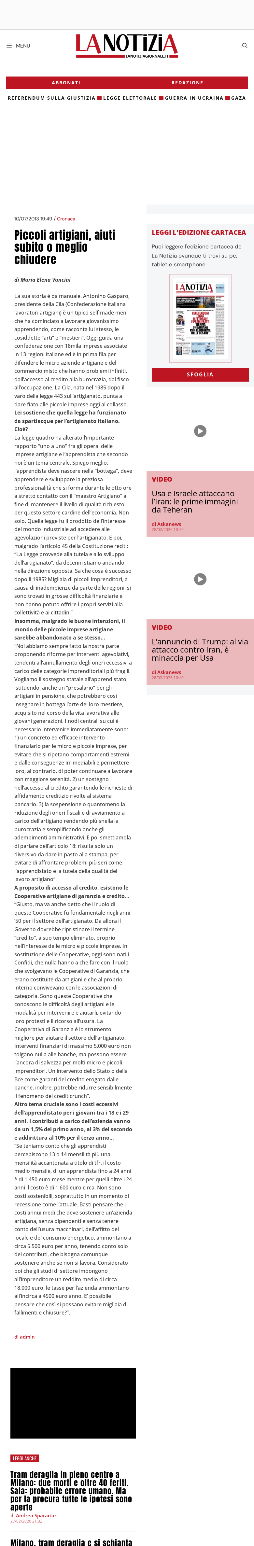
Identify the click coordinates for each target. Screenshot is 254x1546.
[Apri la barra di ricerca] (245, 46)
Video (162, 480)
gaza (238, 99)
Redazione (187, 84)
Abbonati (66, 84)
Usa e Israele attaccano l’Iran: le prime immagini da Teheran (195, 502)
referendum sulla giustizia (52, 99)
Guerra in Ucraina (194, 99)
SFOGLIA (200, 376)
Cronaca (66, 221)
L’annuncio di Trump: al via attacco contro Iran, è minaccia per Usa (200, 651)
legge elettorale (131, 99)
